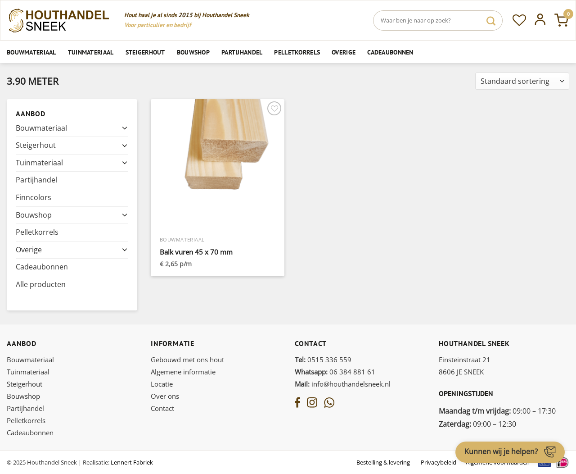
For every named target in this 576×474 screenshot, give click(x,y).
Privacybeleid (438, 462)
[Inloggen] (540, 20)
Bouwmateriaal (31, 52)
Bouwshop (193, 52)
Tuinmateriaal (91, 52)
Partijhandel (241, 52)
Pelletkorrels (297, 52)
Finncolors (33, 197)
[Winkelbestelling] (522, 81)
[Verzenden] (491, 20)
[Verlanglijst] (519, 20)
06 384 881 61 (335, 371)
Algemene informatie (183, 371)
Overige (344, 52)
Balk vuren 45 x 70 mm (196, 252)
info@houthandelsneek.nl (343, 383)
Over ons (165, 396)
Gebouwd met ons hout (187, 359)
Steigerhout (145, 52)
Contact (162, 408)
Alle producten (41, 284)
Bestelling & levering (383, 462)
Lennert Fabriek (132, 462)
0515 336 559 (323, 359)
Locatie (162, 383)
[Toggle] (124, 128)
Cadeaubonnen (390, 52)
